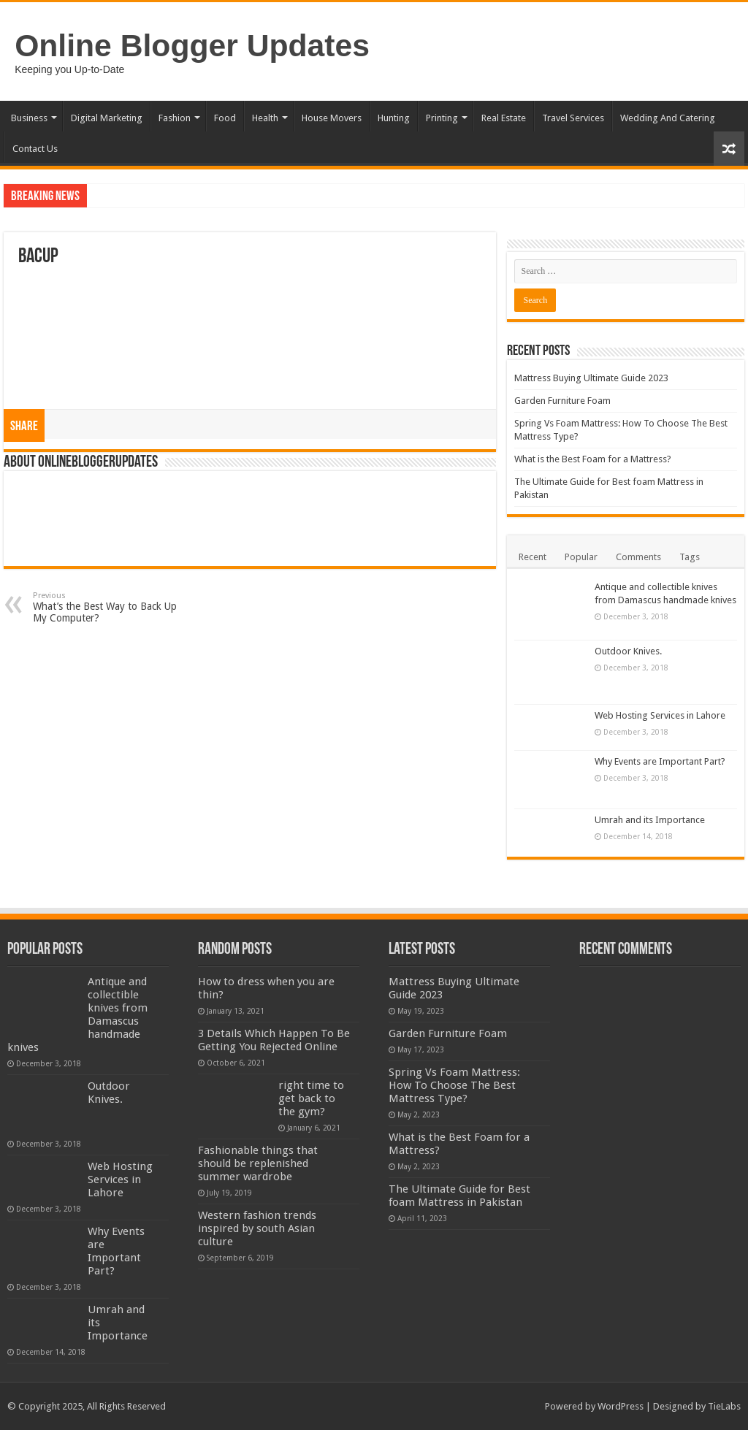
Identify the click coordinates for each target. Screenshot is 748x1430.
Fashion (175, 117)
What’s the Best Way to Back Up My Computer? (108, 607)
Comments (638, 556)
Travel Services (573, 117)
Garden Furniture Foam (562, 400)
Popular (581, 556)
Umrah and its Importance (650, 819)
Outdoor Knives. (628, 651)
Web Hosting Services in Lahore (660, 715)
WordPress (621, 1406)
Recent (532, 556)
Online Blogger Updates (192, 45)
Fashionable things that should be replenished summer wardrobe (258, 1163)
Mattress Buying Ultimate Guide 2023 (591, 377)
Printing (442, 117)
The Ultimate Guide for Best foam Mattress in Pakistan (459, 1195)
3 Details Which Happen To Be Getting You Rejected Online (274, 1040)
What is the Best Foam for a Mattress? (592, 459)
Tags (689, 556)
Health (265, 117)
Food (225, 117)
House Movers (332, 117)
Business (29, 117)
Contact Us (35, 148)
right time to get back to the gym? (311, 1098)
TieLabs (724, 1406)
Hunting (394, 117)
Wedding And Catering (667, 117)
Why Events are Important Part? (660, 761)
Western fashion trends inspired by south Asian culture (257, 1228)
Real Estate (503, 117)
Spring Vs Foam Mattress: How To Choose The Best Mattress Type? (454, 1085)
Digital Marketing (106, 117)
